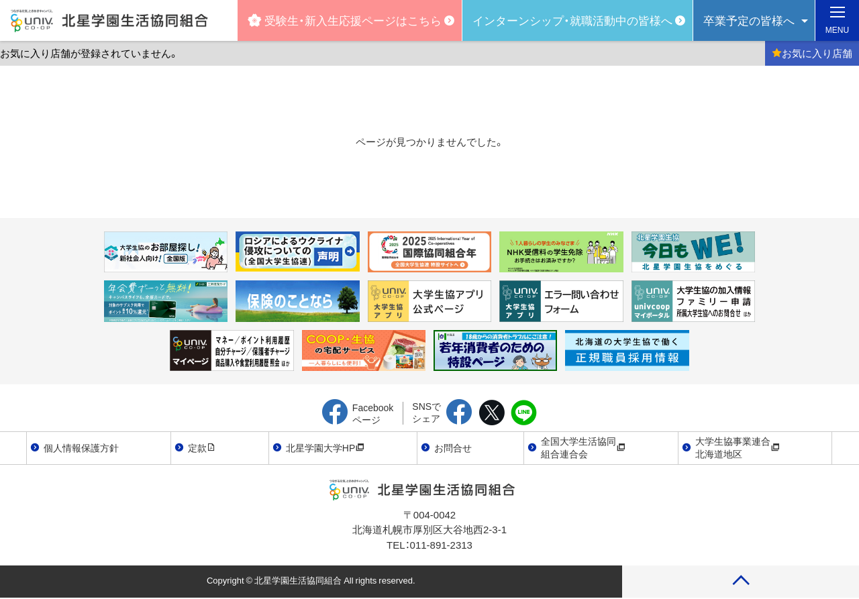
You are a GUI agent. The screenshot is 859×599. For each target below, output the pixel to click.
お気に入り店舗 (812, 53)
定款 (202, 447)
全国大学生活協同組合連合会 (583, 447)
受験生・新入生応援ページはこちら (345, 19)
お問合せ (453, 447)
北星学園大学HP (325, 447)
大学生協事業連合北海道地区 (737, 447)
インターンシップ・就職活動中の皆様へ (572, 19)
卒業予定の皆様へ (749, 19)
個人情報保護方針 (81, 447)
